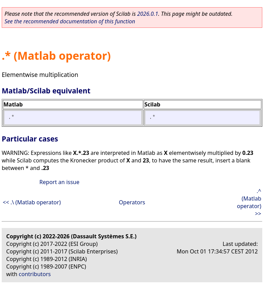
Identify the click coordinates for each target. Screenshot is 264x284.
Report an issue (59, 182)
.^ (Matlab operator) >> (249, 202)
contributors (35, 274)
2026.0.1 (147, 14)
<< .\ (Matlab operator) (32, 202)
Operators (132, 202)
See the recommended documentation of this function (69, 21)
